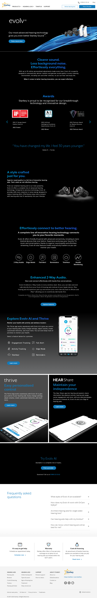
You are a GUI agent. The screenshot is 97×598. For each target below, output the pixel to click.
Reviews (9, 577)
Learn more (13, 363)
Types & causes (25, 577)
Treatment (24, 583)
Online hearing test (70, 6)
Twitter (69, 582)
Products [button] (16, 6)
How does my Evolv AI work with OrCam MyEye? (70, 504)
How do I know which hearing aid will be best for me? (70, 526)
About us (52, 575)
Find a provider (48, 468)
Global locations (54, 577)
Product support (40, 575)
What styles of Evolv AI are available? (67, 497)
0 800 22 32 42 (83, 3)
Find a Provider (87, 6)
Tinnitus (39, 6)
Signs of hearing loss (27, 580)
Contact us (53, 580)
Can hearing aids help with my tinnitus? (68, 519)
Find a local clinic (17, 41)
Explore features (48, 304)
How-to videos (40, 577)
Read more (77, 559)
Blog (94, 2)
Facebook (65, 582)
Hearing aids (10, 575)
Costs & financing (12, 580)
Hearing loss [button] (28, 6)
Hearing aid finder (12, 586)
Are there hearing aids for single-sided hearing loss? (70, 512)
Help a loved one (26, 586)
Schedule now (19, 555)
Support (47, 6)
